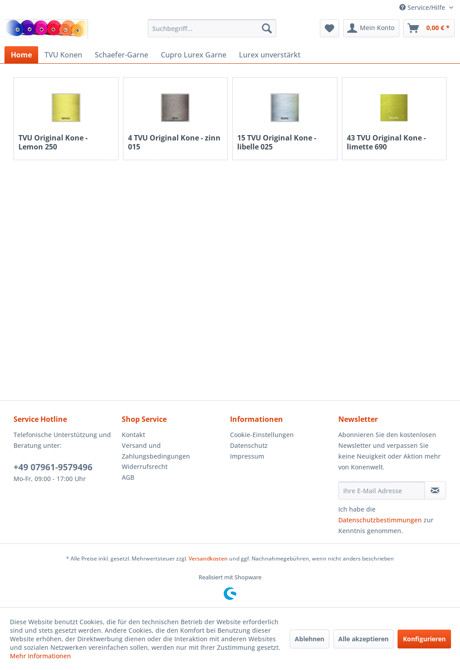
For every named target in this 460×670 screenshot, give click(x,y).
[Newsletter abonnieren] (435, 490)
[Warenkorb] (429, 28)
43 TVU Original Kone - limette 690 (386, 142)
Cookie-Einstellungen (262, 434)
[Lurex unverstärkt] (270, 54)
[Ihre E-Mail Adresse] (381, 490)
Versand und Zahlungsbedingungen (156, 450)
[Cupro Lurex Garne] (194, 54)
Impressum (247, 456)
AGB (128, 477)
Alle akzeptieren (363, 639)
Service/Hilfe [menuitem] (423, 7)
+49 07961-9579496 (53, 467)
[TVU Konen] (63, 54)
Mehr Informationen (40, 656)
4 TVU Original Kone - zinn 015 (174, 142)
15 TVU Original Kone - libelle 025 (276, 142)
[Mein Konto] (371, 28)
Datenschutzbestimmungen (380, 520)
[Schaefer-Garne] (121, 54)
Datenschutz (249, 445)
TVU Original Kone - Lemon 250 (53, 142)
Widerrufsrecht (145, 466)
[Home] (21, 54)
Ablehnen (309, 639)
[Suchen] (266, 28)
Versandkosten (208, 558)
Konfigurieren (424, 639)
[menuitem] (212, 28)
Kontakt (133, 434)
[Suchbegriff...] (212, 28)
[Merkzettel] (329, 28)
